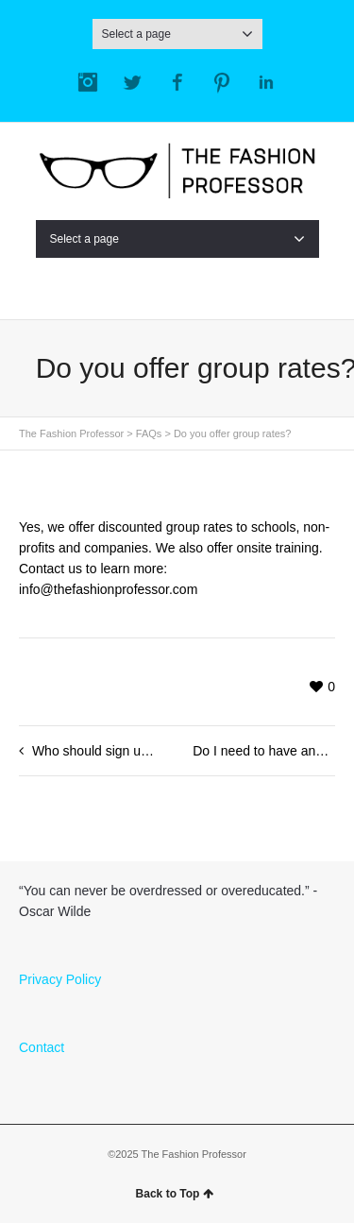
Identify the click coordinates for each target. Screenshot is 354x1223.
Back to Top (175, 1193)
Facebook (177, 82)
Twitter (132, 82)
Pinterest (222, 82)
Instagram (88, 82)
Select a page (177, 34)
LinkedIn (266, 82)
